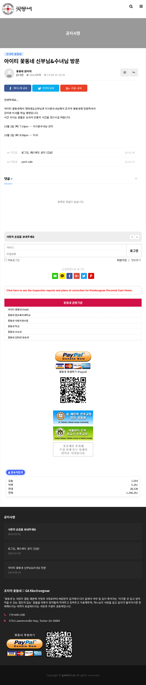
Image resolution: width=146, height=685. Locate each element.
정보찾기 (136, 260)
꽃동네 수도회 (15, 331)
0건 (19, 75)
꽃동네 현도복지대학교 (19, 315)
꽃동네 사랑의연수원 (18, 320)
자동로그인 (14, 260)
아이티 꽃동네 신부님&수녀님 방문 (27, 568)
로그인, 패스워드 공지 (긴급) (37, 152)
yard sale (27, 162)
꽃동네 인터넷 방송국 (18, 337)
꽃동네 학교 (13, 326)
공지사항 (9, 517)
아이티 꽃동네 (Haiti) (18, 309)
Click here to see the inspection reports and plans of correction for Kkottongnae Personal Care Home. (69, 290)
